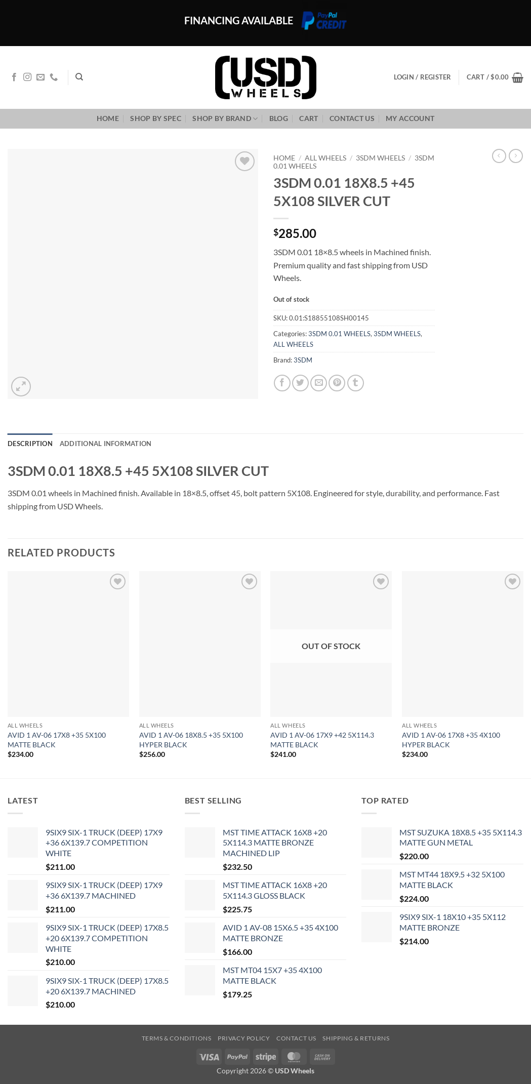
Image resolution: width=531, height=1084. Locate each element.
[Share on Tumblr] (355, 383)
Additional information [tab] (106, 443)
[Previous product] (516, 156)
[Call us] (54, 77)
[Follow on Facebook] (14, 77)
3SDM (303, 360)
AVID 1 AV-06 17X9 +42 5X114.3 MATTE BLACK (322, 740)
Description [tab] (30, 443)
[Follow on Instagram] (27, 77)
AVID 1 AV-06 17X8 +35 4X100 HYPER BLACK (451, 740)
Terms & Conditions (177, 1038)
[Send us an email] (40, 77)
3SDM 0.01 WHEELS (339, 334)
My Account (410, 118)
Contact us (352, 118)
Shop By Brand (225, 119)
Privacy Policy (244, 1038)
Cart (308, 118)
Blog (278, 118)
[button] (495, 77)
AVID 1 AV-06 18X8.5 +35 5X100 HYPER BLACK (191, 740)
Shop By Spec (155, 118)
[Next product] (499, 156)
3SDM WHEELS (380, 158)
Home (108, 118)
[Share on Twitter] (300, 383)
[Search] (79, 77)
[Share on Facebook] (282, 383)
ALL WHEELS (325, 158)
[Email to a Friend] (318, 383)
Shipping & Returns (355, 1038)
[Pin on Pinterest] (337, 383)
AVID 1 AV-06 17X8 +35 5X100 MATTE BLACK (57, 740)
